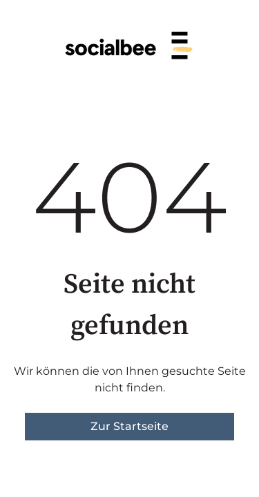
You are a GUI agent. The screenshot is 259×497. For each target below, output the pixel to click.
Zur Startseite (129, 426)
